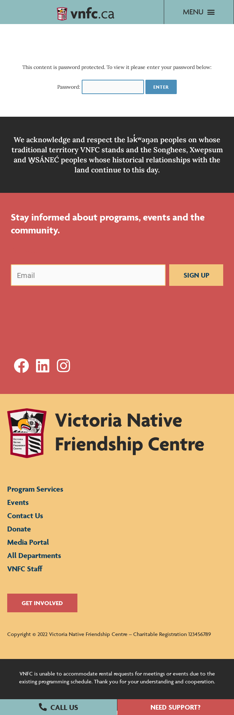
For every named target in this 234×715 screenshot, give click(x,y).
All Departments (34, 559)
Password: (100, 91)
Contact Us (25, 519)
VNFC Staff (24, 572)
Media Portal (28, 546)
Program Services (35, 493)
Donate (19, 533)
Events (18, 506)
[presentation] (65, 310)
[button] (58, 707)
